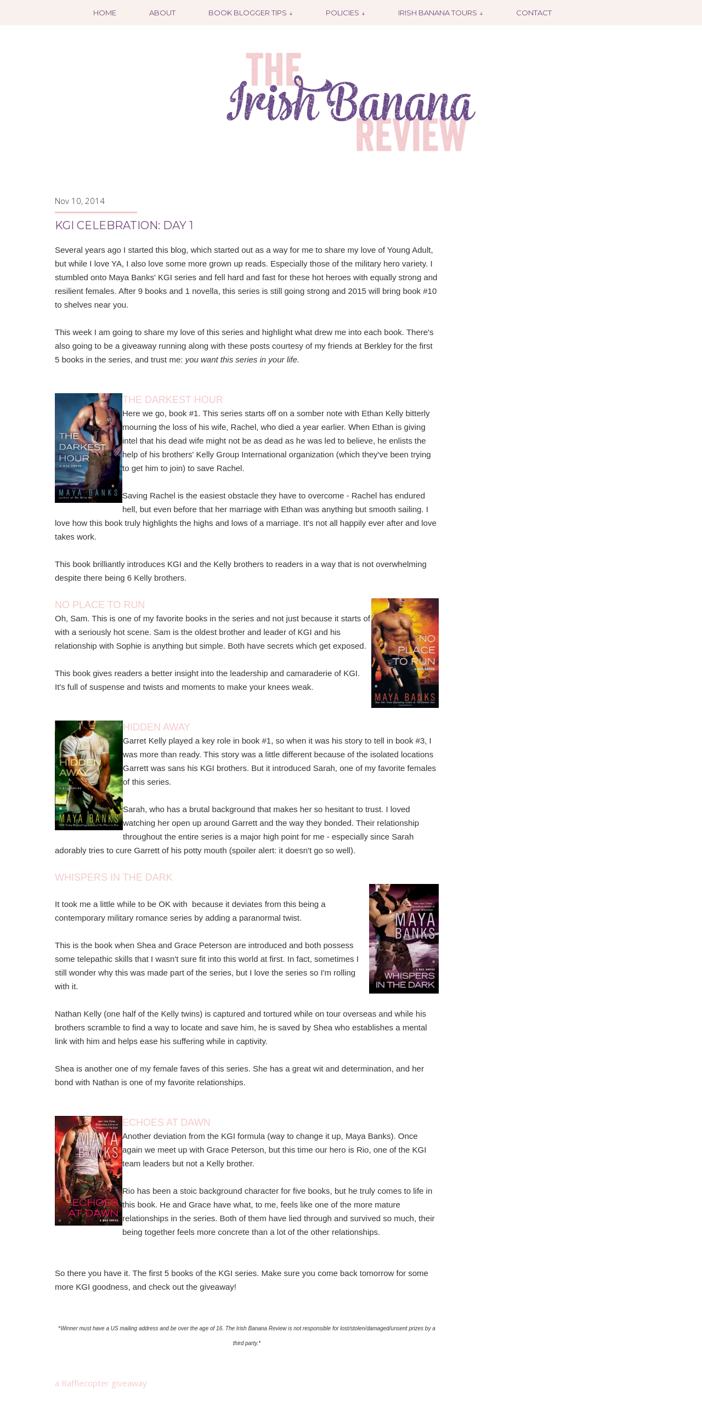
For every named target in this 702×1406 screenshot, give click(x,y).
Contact (534, 12)
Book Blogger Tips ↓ (250, 12)
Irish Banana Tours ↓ (440, 12)
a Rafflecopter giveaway (101, 1382)
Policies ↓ (345, 12)
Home (104, 12)
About (162, 12)
